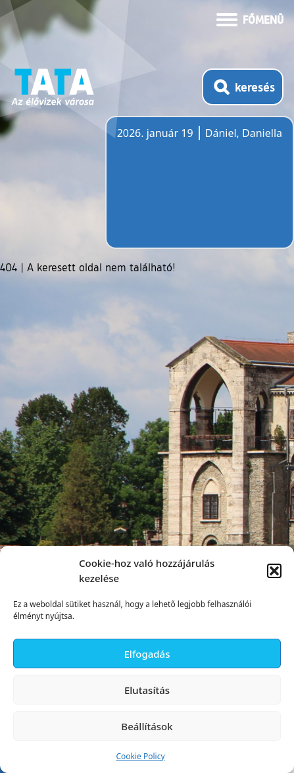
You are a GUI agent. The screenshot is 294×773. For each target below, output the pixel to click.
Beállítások (146, 726)
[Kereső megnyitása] (242, 86)
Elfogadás (147, 653)
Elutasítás (147, 690)
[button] (274, 570)
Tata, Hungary (190, 190)
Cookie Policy (140, 756)
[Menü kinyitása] (250, 18)
